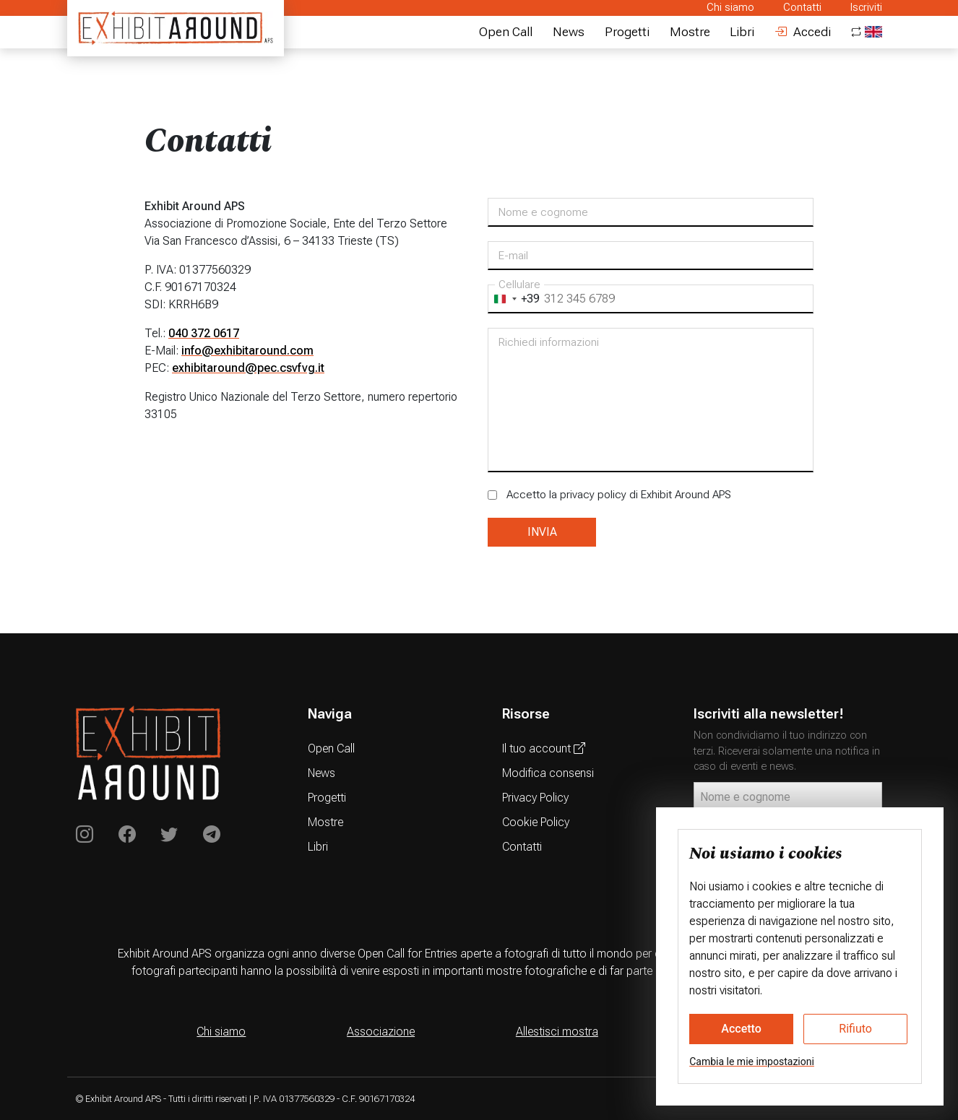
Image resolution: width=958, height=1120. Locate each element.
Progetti (627, 32)
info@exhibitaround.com (247, 350)
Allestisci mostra (557, 1031)
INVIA (542, 532)
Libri (742, 32)
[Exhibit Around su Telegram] (211, 835)
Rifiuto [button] (855, 1029)
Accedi (802, 31)
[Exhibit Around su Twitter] (169, 835)
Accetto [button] (741, 1029)
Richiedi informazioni (549, 342)
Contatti (802, 7)
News (568, 32)
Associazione (381, 1031)
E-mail (513, 255)
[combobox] (514, 299)
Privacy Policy (535, 797)
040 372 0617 (203, 333)
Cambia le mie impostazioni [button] (751, 1061)
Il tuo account (543, 748)
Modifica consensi (548, 773)
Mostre (690, 32)
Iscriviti (866, 7)
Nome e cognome (543, 212)
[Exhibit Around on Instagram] (84, 835)
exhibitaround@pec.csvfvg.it (248, 368)
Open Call (505, 32)
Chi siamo (730, 7)
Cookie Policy (535, 822)
